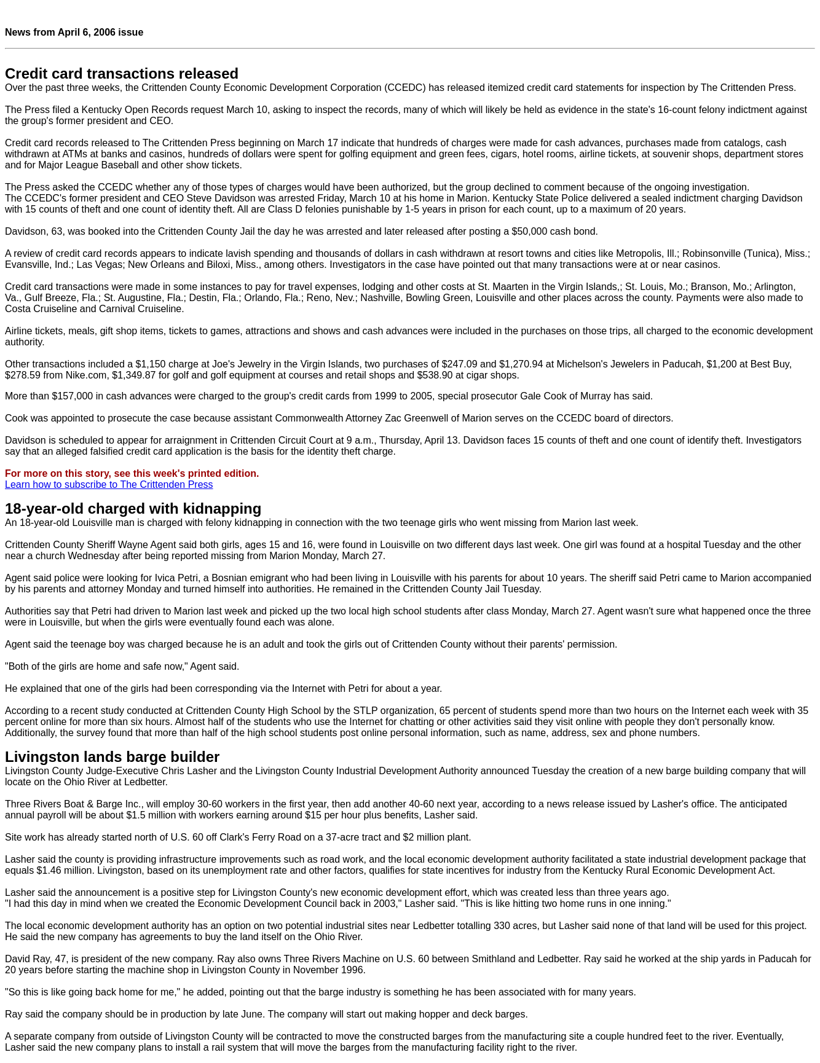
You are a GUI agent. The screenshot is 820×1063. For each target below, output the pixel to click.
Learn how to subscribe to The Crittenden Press (109, 484)
